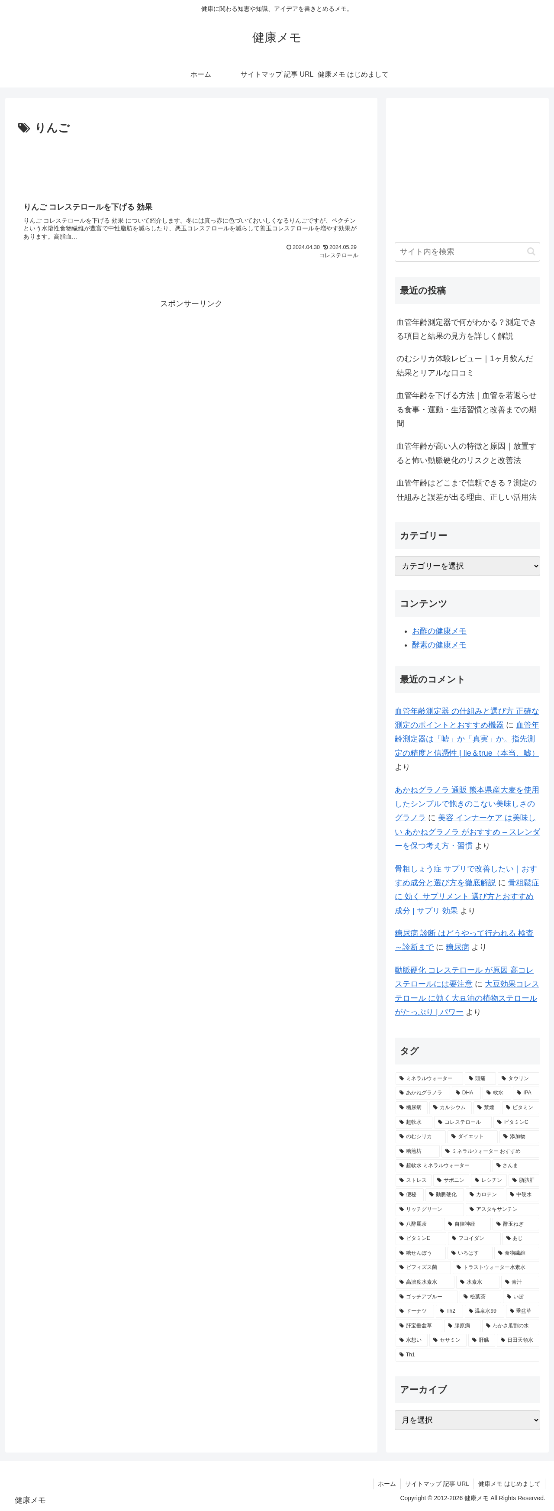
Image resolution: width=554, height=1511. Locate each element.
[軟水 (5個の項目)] (497, 1093)
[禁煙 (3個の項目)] (486, 1107)
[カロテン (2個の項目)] (485, 1194)
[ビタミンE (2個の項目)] (421, 1238)
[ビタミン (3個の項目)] (520, 1107)
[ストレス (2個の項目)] (414, 1180)
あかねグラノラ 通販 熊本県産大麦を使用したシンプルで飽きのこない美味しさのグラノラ (467, 804)
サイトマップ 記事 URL (437, 1483)
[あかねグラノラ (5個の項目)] (423, 1093)
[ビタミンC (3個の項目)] (516, 1122)
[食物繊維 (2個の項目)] (516, 1253)
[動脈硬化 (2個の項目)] (444, 1194)
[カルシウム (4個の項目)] (450, 1107)
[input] (467, 252)
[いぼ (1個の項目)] (521, 1297)
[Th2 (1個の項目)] (449, 1311)
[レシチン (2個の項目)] (489, 1180)
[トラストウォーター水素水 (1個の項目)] (496, 1267)
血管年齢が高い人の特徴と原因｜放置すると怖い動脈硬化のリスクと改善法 (466, 453)
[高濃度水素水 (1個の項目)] (425, 1282)
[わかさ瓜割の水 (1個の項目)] (510, 1326)
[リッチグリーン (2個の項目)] (430, 1209)
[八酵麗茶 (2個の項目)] (419, 1224)
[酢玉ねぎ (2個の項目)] (516, 1224)
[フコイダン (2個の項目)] (474, 1238)
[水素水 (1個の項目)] (477, 1282)
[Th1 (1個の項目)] (467, 1355)
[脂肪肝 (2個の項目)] (524, 1180)
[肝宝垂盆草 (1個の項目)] (419, 1326)
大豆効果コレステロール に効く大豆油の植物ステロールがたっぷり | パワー (467, 998)
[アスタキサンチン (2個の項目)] (502, 1209)
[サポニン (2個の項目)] (451, 1180)
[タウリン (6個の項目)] (518, 1078)
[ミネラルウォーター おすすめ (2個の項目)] (490, 1151)
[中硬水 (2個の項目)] (522, 1194)
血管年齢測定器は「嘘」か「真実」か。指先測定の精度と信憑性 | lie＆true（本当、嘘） (467, 739)
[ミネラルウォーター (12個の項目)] (429, 1078)
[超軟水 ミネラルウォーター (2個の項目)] (443, 1165)
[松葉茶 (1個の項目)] (480, 1297)
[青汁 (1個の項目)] (520, 1282)
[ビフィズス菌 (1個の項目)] (423, 1267)
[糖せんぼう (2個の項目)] (421, 1253)
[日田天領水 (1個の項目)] (518, 1340)
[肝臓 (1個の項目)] (481, 1340)
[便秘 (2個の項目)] (410, 1194)
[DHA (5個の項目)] (466, 1093)
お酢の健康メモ (439, 631)
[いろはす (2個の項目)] (470, 1253)
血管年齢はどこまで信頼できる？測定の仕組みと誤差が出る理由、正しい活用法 (466, 490)
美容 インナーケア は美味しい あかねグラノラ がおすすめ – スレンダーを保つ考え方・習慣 (467, 831)
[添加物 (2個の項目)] (519, 1136)
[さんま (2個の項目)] (516, 1165)
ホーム (387, 1483)
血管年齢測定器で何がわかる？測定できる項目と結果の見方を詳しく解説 (466, 329)
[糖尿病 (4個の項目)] (412, 1107)
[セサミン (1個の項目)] (448, 1340)
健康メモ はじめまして (509, 1483)
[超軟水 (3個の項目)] (414, 1122)
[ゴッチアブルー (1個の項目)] (427, 1297)
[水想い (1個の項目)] (412, 1340)
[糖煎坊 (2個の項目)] (418, 1151)
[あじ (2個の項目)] (520, 1238)
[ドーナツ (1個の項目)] (415, 1311)
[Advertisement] (191, 161)
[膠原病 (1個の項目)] (462, 1326)
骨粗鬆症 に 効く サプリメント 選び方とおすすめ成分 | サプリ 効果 (467, 896)
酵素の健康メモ (439, 645)
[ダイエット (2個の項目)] (473, 1136)
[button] (531, 251)
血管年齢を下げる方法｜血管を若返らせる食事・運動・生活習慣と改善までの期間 (466, 409)
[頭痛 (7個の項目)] (480, 1078)
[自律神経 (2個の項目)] (467, 1224)
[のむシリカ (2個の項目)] (421, 1136)
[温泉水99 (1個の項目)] (484, 1311)
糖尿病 (457, 947)
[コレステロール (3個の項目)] (463, 1122)
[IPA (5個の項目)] (526, 1093)
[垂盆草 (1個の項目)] (522, 1311)
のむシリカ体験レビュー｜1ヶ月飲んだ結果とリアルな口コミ (464, 365)
